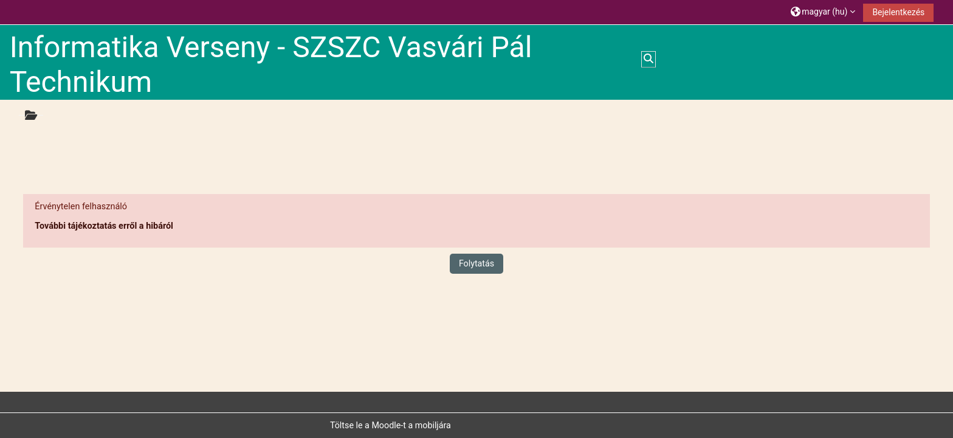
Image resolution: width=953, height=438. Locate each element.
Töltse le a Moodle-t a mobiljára (390, 425)
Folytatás (476, 263)
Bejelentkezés (898, 12)
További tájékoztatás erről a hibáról (104, 226)
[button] (823, 12)
